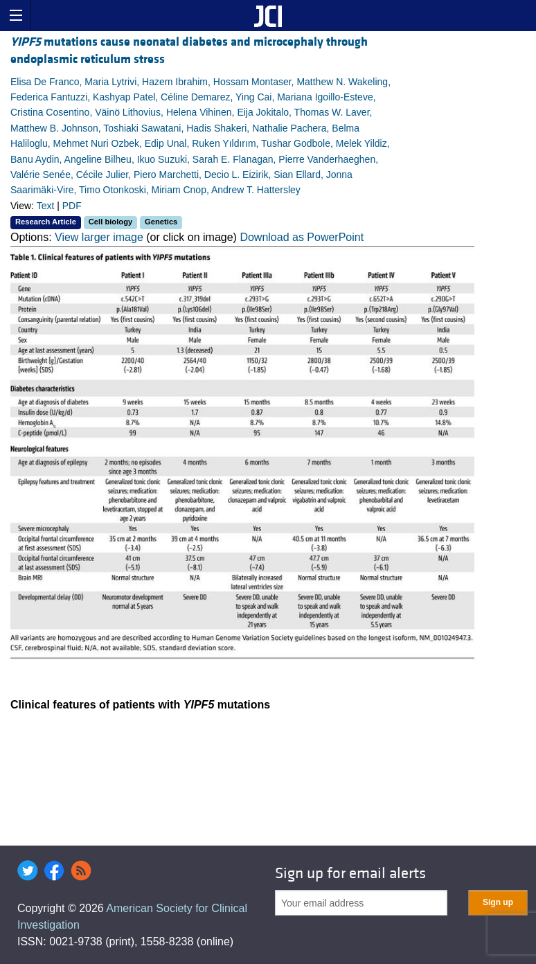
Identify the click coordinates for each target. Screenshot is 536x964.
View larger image (99, 237)
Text (46, 205)
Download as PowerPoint (302, 237)
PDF (72, 205)
